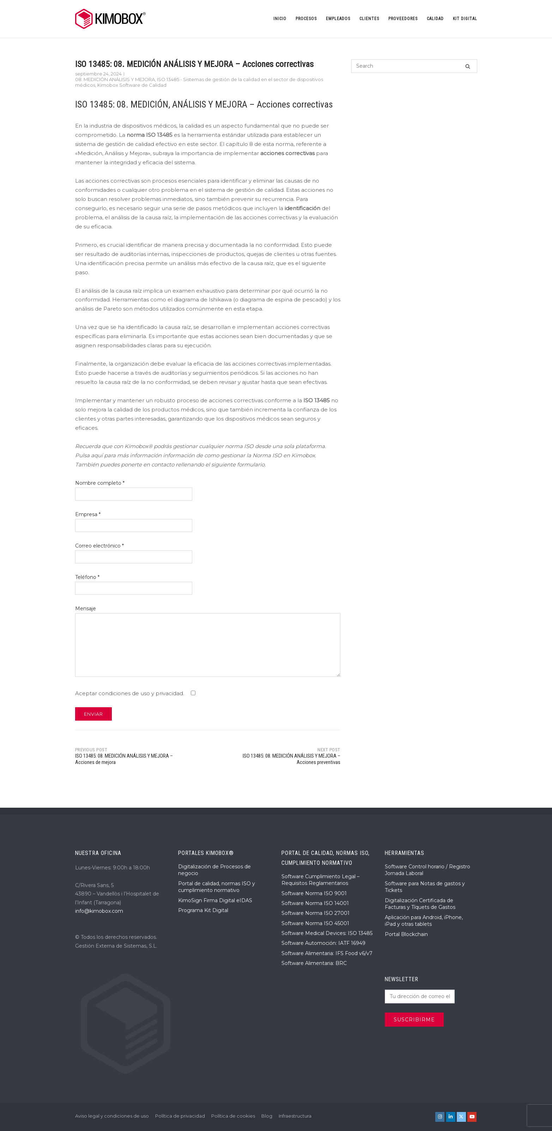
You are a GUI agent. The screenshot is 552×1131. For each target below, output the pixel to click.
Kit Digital (465, 18)
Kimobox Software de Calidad (131, 85)
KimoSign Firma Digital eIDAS (215, 900)
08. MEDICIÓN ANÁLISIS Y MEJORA (115, 79)
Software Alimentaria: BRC (314, 963)
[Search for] (414, 66)
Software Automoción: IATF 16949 (323, 943)
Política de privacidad (180, 1116)
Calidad (435, 18)
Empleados (338, 18)
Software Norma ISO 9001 (314, 893)
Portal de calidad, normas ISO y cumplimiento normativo (216, 887)
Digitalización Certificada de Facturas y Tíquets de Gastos (420, 904)
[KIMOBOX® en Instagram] (439, 1117)
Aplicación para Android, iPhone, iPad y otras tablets (424, 921)
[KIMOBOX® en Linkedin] (450, 1117)
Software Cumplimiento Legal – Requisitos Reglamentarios (320, 880)
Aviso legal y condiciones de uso (112, 1116)
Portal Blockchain (406, 934)
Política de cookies (233, 1116)
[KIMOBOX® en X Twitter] (461, 1117)
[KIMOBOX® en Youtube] (472, 1117)
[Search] (467, 66)
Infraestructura (295, 1116)
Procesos (306, 18)
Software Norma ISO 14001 (315, 903)
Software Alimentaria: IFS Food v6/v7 (326, 953)
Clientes (369, 18)
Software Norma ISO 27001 (315, 913)
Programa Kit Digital (203, 910)
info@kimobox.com (99, 911)
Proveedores (403, 18)
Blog (266, 1116)
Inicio (279, 18)
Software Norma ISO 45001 (315, 923)
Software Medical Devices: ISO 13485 (326, 933)
